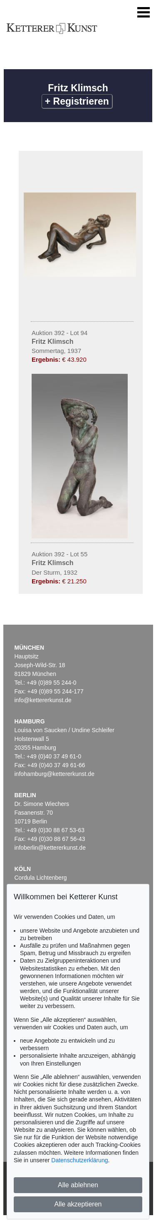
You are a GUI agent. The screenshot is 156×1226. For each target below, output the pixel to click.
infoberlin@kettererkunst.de (50, 847)
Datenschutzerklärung (79, 1160)
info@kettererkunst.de (43, 700)
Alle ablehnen (78, 1184)
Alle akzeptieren (78, 1204)
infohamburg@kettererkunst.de (54, 774)
